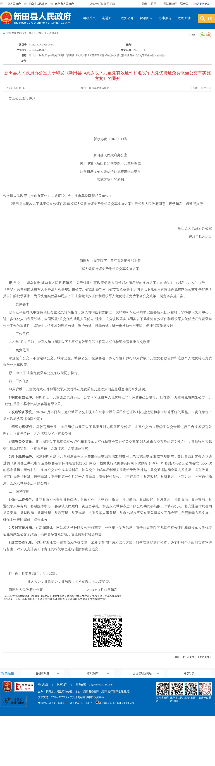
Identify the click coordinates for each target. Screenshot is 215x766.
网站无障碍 (170, 3)
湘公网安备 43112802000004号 (114, 703)
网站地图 (43, 684)
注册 (153, 3)
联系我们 (62, 684)
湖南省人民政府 (35, 3)
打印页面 (189, 657)
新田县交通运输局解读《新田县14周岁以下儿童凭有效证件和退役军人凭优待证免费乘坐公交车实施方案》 (63, 596)
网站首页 (89, 18)
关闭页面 (204, 657)
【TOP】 (177, 657)
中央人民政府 (10, 3)
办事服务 (165, 18)
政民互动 (184, 18)
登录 (144, 3)
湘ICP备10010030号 (81, 703)
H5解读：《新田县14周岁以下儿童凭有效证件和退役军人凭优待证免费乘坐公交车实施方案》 (56, 599)
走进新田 (108, 18)
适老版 (184, 3)
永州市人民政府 (62, 3)
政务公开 (127, 18)
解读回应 (146, 18)
